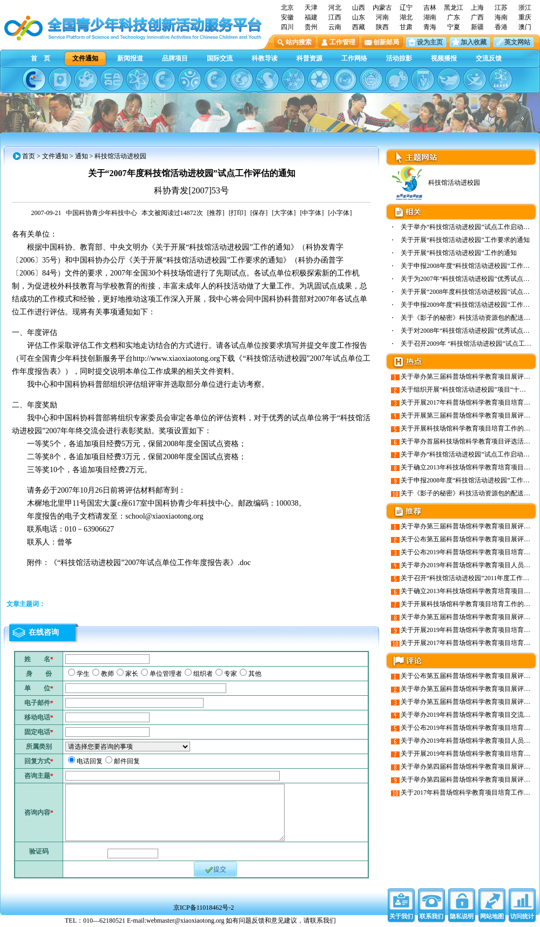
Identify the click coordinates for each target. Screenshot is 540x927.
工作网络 (354, 58)
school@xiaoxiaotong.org (164, 516)
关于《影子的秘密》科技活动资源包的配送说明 (469, 317)
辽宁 (406, 7)
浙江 (524, 7)
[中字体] (312, 213)
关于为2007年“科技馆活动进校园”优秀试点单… (468, 279)
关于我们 (401, 916)
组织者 (203, 673)
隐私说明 (462, 916)
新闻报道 (130, 58)
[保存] (259, 213)
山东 (358, 17)
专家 (230, 673)
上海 (477, 7)
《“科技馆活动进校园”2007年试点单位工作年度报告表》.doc (150, 563)
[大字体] (284, 213)
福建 (311, 17)
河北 (334, 7)
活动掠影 (399, 58)
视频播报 (444, 58)
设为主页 (430, 42)
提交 (215, 869)
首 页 (40, 58)
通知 (81, 156)
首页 (28, 156)
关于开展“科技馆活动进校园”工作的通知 (459, 253)
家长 (131, 673)
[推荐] (216, 213)
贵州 (311, 27)
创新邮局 (386, 42)
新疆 (477, 27)
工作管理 (342, 42)
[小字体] (340, 213)
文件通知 (85, 58)
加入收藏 (474, 42)
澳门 (524, 27)
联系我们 (431, 916)
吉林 (429, 7)
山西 (358, 7)
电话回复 (90, 761)
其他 (254, 673)
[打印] (237, 213)
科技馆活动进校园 (435, 182)
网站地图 (492, 916)
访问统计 (522, 916)
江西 (334, 17)
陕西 (382, 27)
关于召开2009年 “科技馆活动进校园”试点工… (466, 343)
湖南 (429, 17)
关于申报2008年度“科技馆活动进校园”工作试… (468, 266)
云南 (334, 27)
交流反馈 (489, 58)
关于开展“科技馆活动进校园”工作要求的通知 (465, 240)
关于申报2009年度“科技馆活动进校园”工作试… (468, 304)
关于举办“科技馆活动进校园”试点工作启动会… (468, 227)
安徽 (287, 17)
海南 (501, 17)
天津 (311, 7)
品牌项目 (175, 58)
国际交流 (220, 58)
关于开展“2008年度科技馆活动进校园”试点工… (468, 291)
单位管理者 (166, 673)
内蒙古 (382, 7)
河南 (382, 17)
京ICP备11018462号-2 (203, 907)
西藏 (358, 27)
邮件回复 (127, 761)
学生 (83, 673)
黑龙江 (453, 7)
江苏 (501, 7)
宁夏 (453, 27)
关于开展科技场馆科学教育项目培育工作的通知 (469, 428)
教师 (107, 673)
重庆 (524, 17)
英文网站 (517, 42)
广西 (477, 17)
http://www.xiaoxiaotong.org (176, 358)
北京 (287, 7)
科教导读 (265, 58)
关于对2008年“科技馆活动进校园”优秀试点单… (468, 330)
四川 (287, 27)
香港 (501, 27)
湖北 (406, 17)
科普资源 (309, 58)
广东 (453, 17)
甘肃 (406, 27)
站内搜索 (299, 42)
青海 (429, 27)
